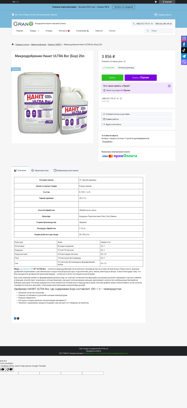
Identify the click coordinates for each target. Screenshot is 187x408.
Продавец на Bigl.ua (93, 351)
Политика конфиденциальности (116, 353)
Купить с (140, 77)
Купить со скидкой (124, 7)
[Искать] (148, 31)
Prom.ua (105, 349)
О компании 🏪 (82, 31)
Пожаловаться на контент (93, 353)
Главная (19, 31)
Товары (33, 31)
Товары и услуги (22, 45)
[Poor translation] (9, 369)
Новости (99, 31)
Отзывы (49, 31)
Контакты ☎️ (64, 31)
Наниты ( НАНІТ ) (55, 45)
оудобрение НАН (26, 269)
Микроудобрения (38, 45)
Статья (112, 31)
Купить (112, 78)
